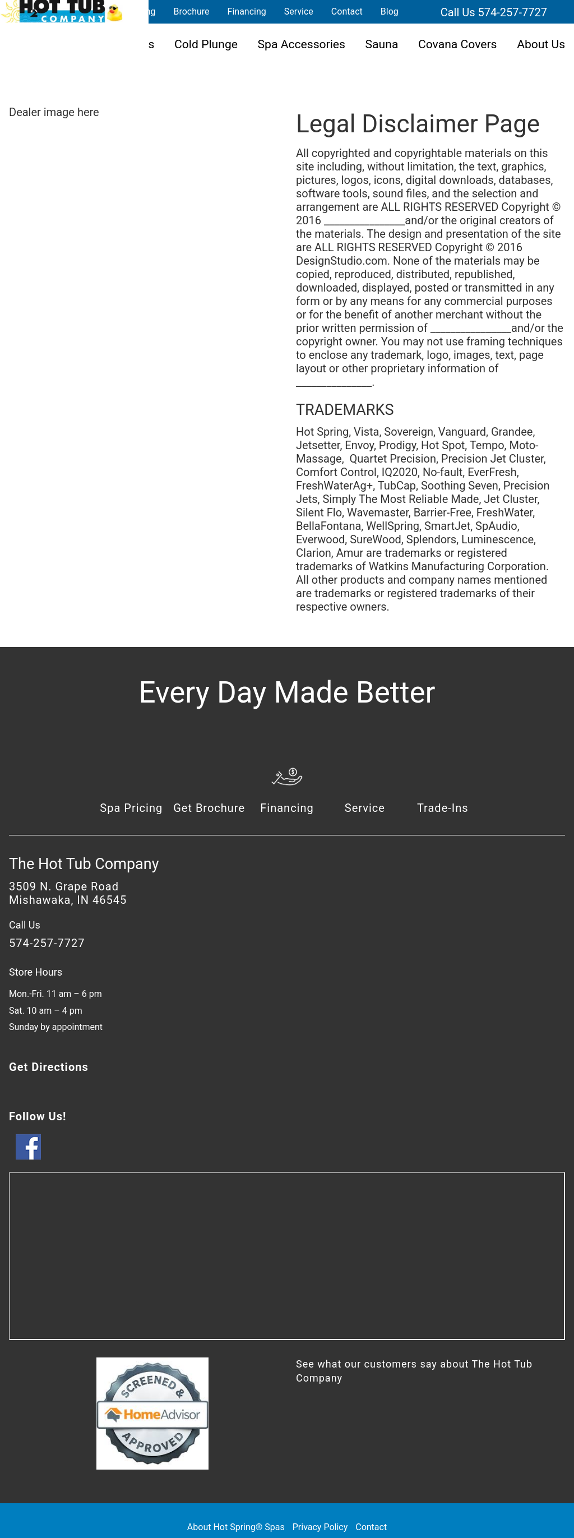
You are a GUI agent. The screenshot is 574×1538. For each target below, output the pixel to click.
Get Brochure (209, 808)
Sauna (382, 44)
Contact (347, 11)
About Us (541, 44)
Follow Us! (37, 1116)
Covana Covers (457, 44)
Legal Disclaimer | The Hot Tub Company (61, 11)
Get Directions (49, 1067)
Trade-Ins (443, 808)
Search (421, 12)
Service (298, 11)
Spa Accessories (301, 44)
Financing (247, 11)
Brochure (191, 11)
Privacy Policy (320, 1527)
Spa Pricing (131, 808)
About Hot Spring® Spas (236, 1527)
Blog (390, 11)
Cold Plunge (206, 44)
